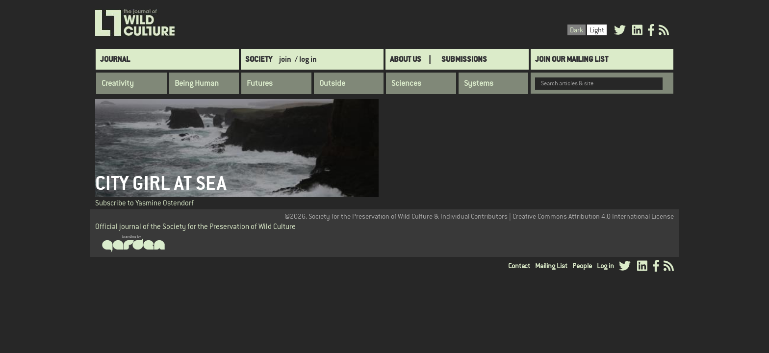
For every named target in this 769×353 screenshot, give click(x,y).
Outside (332, 83)
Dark (576, 29)
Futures (260, 83)
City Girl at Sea (160, 183)
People (582, 265)
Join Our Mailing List (571, 59)
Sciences (406, 83)
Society (258, 59)
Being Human (197, 83)
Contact (519, 265)
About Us (405, 59)
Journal (115, 59)
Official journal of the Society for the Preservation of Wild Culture (195, 226)
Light (597, 29)
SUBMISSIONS (464, 59)
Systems (478, 83)
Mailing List (551, 265)
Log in (605, 265)
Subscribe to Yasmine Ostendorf (144, 202)
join (285, 59)
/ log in (306, 59)
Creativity (118, 83)
